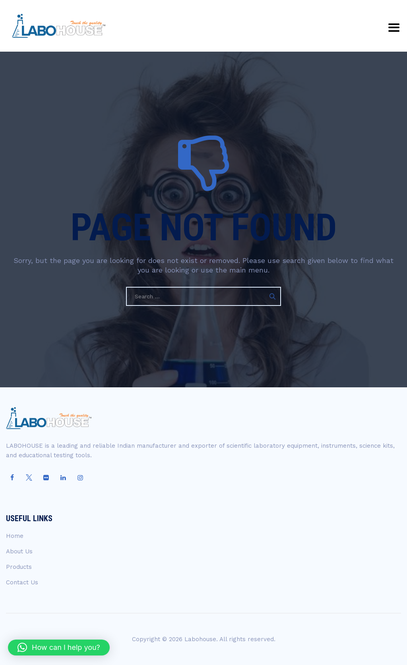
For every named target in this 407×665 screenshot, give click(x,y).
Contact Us (22, 582)
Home (14, 535)
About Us (19, 551)
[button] (59, 647)
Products (19, 566)
